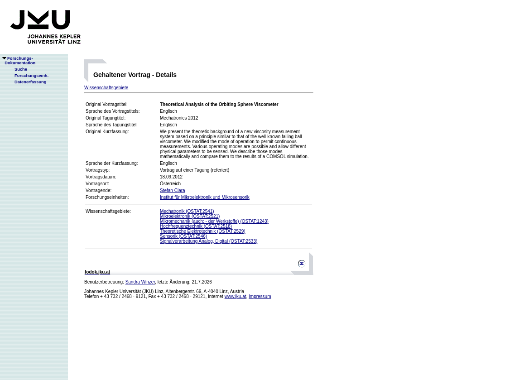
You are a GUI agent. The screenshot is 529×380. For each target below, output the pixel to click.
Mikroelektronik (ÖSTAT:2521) (190, 216)
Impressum (260, 296)
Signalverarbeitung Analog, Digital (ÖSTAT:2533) (208, 241)
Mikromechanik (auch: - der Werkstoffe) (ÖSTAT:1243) (214, 221)
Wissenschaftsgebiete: (108, 211)
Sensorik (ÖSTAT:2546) (183, 236)
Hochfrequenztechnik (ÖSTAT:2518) (196, 226)
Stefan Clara (172, 190)
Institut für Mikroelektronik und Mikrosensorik (205, 197)
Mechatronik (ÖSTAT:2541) (187, 211)
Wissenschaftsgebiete (106, 87)
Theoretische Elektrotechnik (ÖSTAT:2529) (202, 231)
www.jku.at (235, 296)
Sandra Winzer (140, 281)
